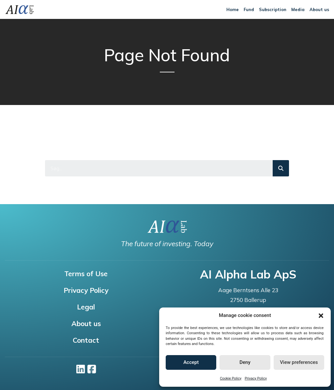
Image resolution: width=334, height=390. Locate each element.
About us (319, 9)
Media (298, 9)
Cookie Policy (230, 378)
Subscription (272, 9)
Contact (86, 340)
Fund (249, 9)
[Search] (281, 168)
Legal (86, 307)
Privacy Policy (256, 378)
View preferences (299, 362)
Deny (244, 362)
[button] (321, 315)
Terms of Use (86, 273)
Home (232, 9)
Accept (191, 362)
